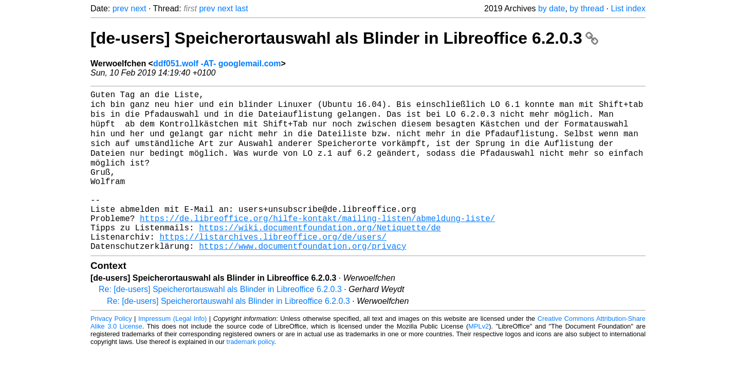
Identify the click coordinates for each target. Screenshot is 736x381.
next (138, 8)
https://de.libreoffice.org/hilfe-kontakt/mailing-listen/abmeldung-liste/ (317, 243)
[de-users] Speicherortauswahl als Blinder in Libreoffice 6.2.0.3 (344, 38)
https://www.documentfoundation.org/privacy (302, 277)
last (241, 8)
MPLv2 (478, 357)
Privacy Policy (111, 350)
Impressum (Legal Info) (172, 350)
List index (628, 8)
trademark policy (250, 373)
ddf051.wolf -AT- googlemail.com (217, 63)
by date (551, 8)
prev (120, 8)
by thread (586, 8)
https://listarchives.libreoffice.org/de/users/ (273, 265)
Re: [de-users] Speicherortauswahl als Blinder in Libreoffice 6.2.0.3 (220, 320)
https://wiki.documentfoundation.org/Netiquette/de (319, 254)
